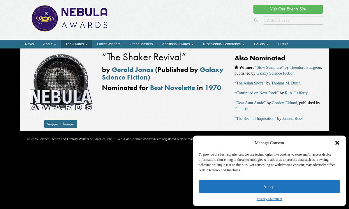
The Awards (77, 44)
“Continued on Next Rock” (257, 93)
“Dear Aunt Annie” (250, 103)
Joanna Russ (292, 118)
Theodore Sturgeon (305, 67)
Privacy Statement (269, 199)
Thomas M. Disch (286, 83)
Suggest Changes (61, 124)
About (49, 44)
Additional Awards (178, 44)
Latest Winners (108, 44)
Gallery (261, 44)
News (29, 44)
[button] (337, 143)
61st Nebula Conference (224, 44)
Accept (269, 186)
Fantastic (242, 109)
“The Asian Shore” (250, 83)
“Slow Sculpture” (269, 67)
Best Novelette (172, 87)
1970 (213, 87)
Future (283, 44)
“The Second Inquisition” (255, 118)
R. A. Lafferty (296, 93)
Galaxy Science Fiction (275, 73)
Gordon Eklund (284, 103)
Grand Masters (141, 44)
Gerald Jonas (132, 69)
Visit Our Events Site (288, 9)
